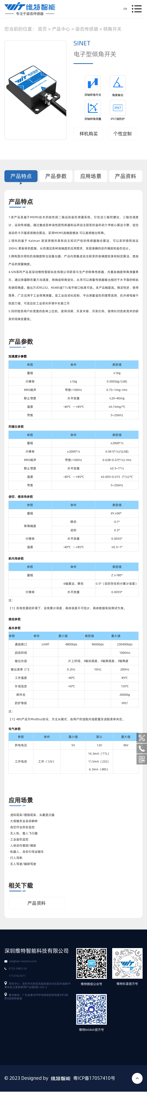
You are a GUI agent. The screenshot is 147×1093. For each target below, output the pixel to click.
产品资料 (125, 176)
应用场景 (90, 176)
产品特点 (21, 176)
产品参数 (56, 176)
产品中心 (61, 29)
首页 (42, 29)
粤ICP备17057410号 (94, 1079)
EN (125, 9)
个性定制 (122, 133)
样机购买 (88, 133)
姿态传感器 (86, 29)
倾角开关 (112, 29)
